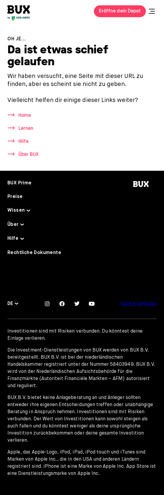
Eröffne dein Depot (120, 11)
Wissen (16, 210)
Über (13, 224)
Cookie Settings (139, 303)
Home (24, 115)
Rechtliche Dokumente (34, 252)
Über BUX (28, 154)
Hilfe (23, 141)
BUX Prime (19, 183)
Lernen (25, 128)
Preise (15, 196)
